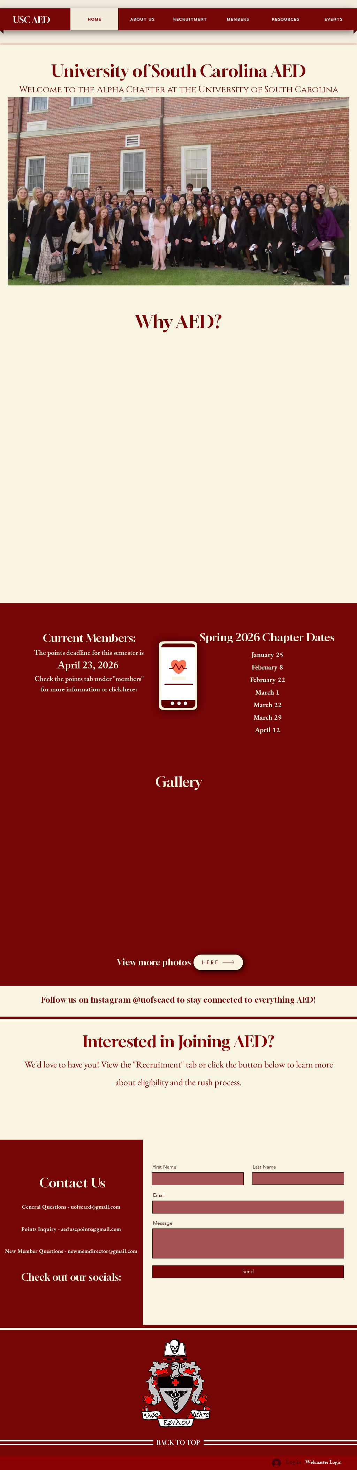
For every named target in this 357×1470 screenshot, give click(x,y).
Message (163, 1222)
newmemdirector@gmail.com (102, 1251)
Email (159, 1195)
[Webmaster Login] (323, 1463)
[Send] (248, 1271)
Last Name (264, 1166)
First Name (164, 1166)
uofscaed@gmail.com (95, 1206)
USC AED (31, 20)
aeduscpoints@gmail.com (91, 1229)
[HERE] (218, 962)
